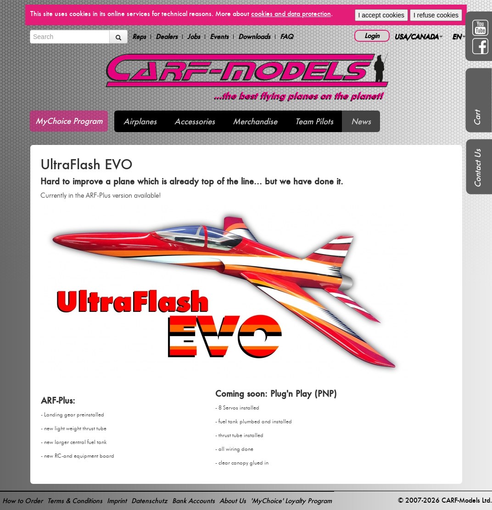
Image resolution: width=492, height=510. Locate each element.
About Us (232, 500)
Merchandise (255, 121)
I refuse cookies (436, 15)
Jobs (193, 36)
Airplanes (140, 121)
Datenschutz (149, 500)
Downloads (254, 36)
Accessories (194, 121)
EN (459, 36)
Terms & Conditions (74, 500)
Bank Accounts (193, 500)
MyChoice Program (68, 121)
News (361, 121)
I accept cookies (381, 15)
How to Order (22, 500)
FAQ (286, 36)
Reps (139, 36)
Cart (477, 118)
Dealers (167, 36)
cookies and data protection (291, 13)
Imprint (117, 500)
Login (372, 35)
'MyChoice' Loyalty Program (291, 500)
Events (219, 36)
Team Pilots (314, 121)
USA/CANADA (418, 36)
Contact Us (477, 168)
